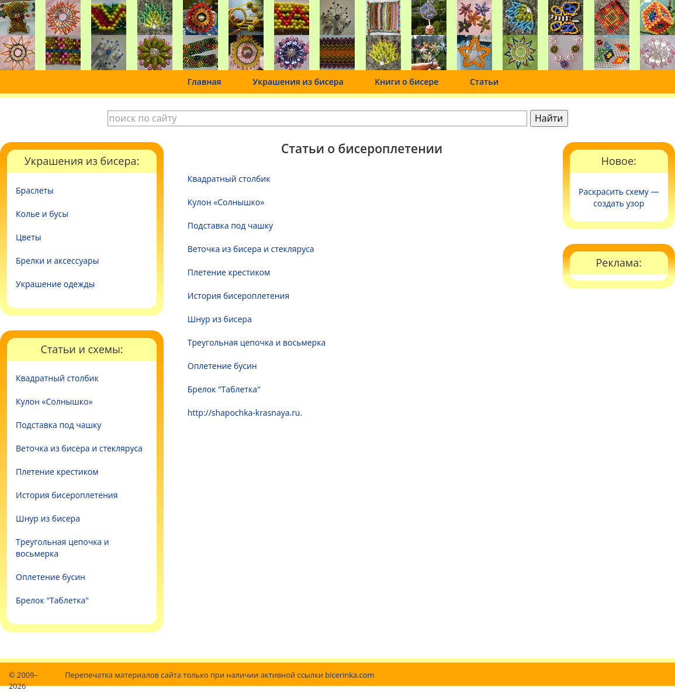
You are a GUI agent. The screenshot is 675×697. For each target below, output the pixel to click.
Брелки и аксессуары (57, 260)
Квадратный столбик (57, 378)
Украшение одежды (55, 283)
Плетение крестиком (57, 471)
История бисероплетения (67, 495)
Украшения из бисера (297, 81)
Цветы (28, 237)
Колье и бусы (42, 213)
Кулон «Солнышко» (54, 401)
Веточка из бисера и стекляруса (79, 448)
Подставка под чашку (58, 424)
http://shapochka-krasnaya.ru (244, 412)
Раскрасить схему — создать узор (619, 197)
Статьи (484, 81)
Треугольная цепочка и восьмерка (62, 547)
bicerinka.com (349, 675)
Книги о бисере (406, 81)
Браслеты (35, 190)
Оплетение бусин (50, 576)
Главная (204, 81)
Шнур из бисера (48, 518)
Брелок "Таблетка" (52, 600)
